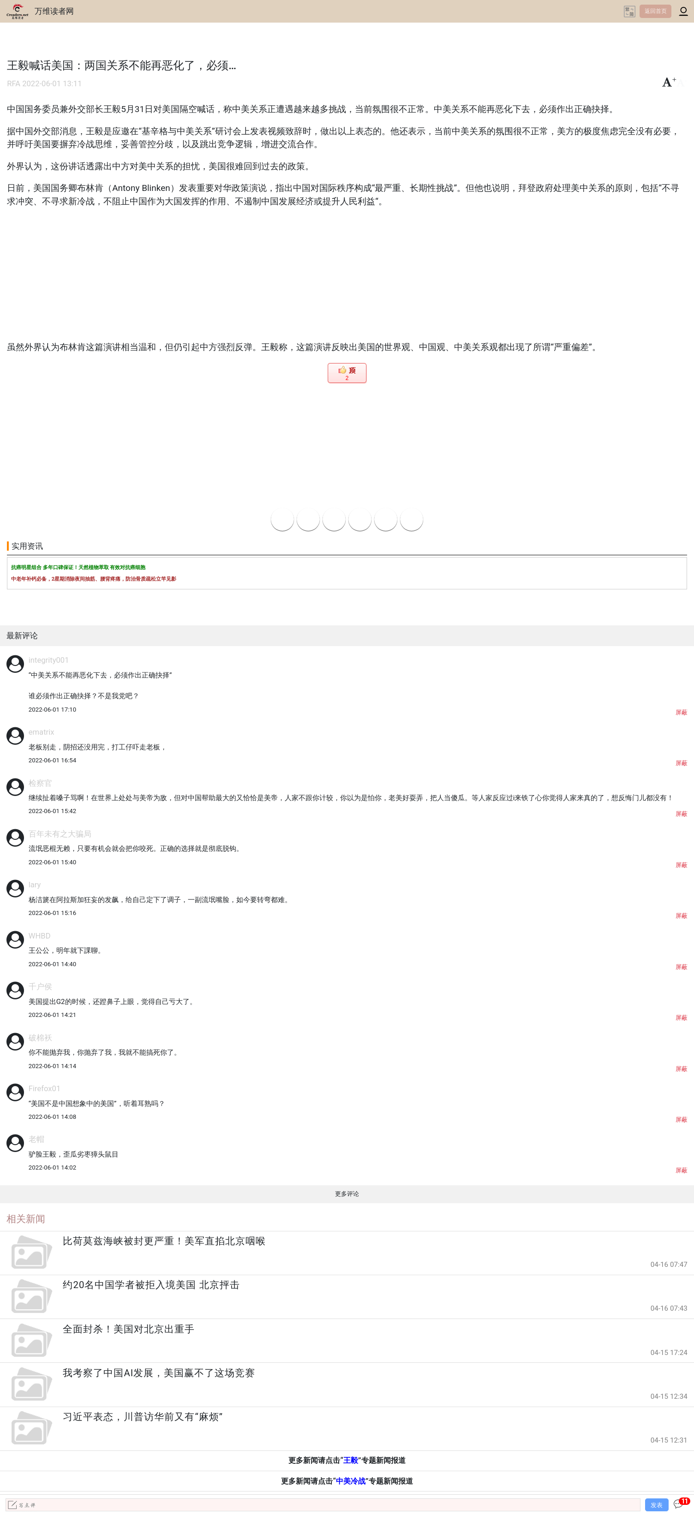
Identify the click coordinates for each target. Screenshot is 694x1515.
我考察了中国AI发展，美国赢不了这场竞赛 (159, 1372)
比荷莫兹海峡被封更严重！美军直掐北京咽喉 (164, 1241)
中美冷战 (350, 1481)
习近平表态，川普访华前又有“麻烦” (143, 1416)
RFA (13, 83)
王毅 (350, 1460)
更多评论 (347, 1193)
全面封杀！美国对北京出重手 (129, 1329)
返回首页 (656, 11)
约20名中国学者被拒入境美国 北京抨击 (151, 1284)
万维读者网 (54, 11)
